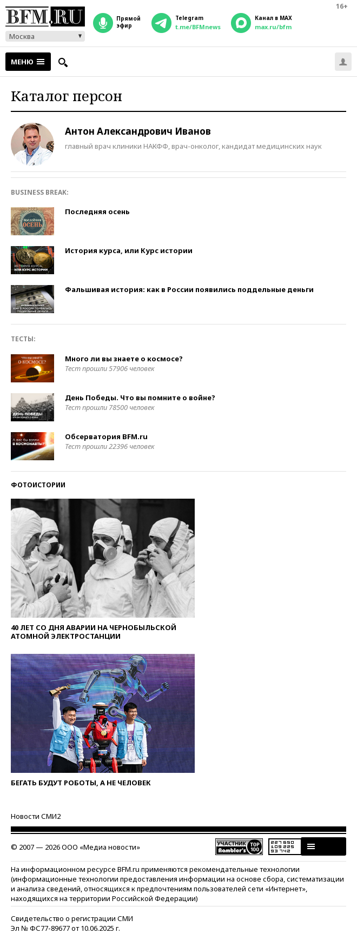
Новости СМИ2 (36, 816)
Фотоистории (38, 484)
